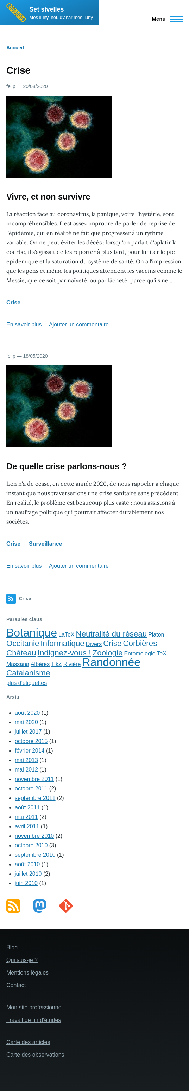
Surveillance (45, 544)
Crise (13, 302)
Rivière (72, 664)
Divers (94, 644)
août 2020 (27, 713)
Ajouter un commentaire (79, 325)
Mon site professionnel (34, 1007)
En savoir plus (24, 325)
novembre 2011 (34, 779)
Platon (156, 635)
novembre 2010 (34, 836)
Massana (17, 664)
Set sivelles (46, 9)
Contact (16, 985)
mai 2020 (26, 722)
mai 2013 (26, 760)
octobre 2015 (31, 741)
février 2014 (30, 751)
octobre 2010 (31, 845)
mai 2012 (26, 770)
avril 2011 (27, 826)
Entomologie (139, 653)
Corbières (140, 643)
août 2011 (27, 807)
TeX (161, 653)
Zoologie (108, 652)
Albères (40, 664)
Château (21, 652)
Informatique (62, 643)
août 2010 (27, 864)
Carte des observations (35, 1055)
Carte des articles (28, 1042)
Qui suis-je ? (22, 960)
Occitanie (22, 643)
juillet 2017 (28, 732)
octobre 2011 (31, 789)
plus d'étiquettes (26, 683)
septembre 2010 (35, 855)
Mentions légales (27, 973)
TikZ (56, 664)
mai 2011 (26, 817)
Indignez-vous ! (64, 652)
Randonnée (111, 662)
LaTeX (66, 635)
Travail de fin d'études (33, 1020)
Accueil (15, 47)
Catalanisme (28, 672)
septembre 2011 (35, 798)
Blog (12, 947)
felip (10, 86)
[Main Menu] (165, 19)
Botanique (31, 632)
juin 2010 (26, 883)
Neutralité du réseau (111, 633)
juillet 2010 (28, 874)
